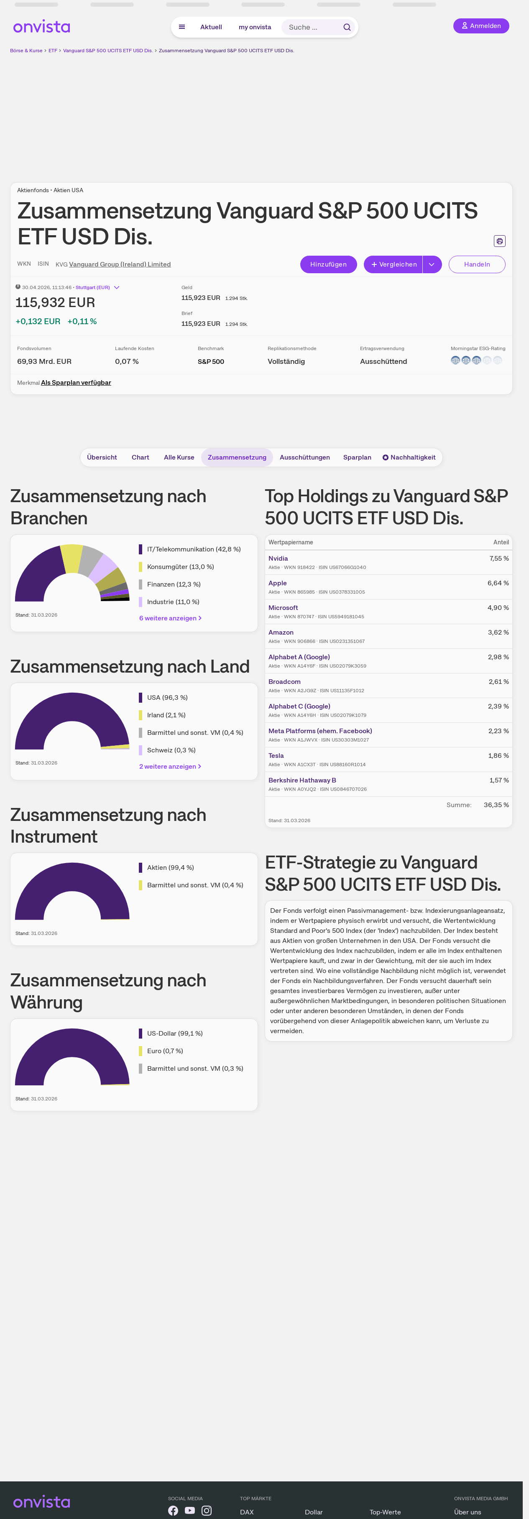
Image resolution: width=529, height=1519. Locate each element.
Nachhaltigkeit (409, 457)
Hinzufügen (328, 264)
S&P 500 (211, 361)
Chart (140, 457)
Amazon (281, 632)
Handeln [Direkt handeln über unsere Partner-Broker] (477, 264)
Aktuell (211, 27)
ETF (53, 50)
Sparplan (357, 457)
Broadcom (284, 681)
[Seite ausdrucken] (500, 241)
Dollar (314, 1512)
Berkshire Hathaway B (302, 780)
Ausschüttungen (305, 457)
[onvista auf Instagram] (207, 1512)
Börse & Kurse (26, 50)
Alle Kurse (179, 457)
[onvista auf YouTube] (190, 1512)
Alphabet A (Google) (299, 657)
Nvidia (278, 558)
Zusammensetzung (237, 457)
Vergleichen (394, 264)
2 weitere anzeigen (171, 766)
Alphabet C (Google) (299, 706)
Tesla (276, 755)
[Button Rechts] (432, 264)
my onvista (255, 27)
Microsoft (283, 607)
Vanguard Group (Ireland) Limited (120, 264)
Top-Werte (385, 1512)
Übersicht (102, 457)
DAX (247, 1512)
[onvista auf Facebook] (173, 1512)
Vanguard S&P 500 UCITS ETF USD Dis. (108, 50)
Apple (277, 583)
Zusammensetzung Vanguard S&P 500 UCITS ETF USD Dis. (226, 50)
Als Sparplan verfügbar (76, 382)
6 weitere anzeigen (171, 618)
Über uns (467, 1512)
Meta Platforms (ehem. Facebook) (320, 730)
